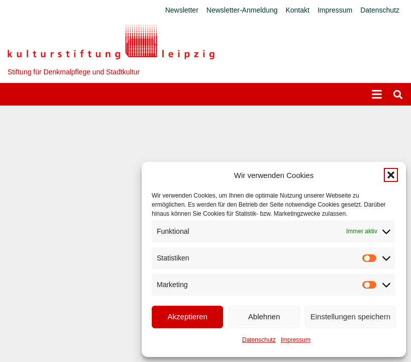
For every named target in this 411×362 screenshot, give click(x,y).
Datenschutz (259, 339)
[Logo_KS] (111, 41)
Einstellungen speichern (350, 316)
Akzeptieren (188, 316)
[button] (391, 175)
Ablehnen (264, 316)
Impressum (296, 339)
